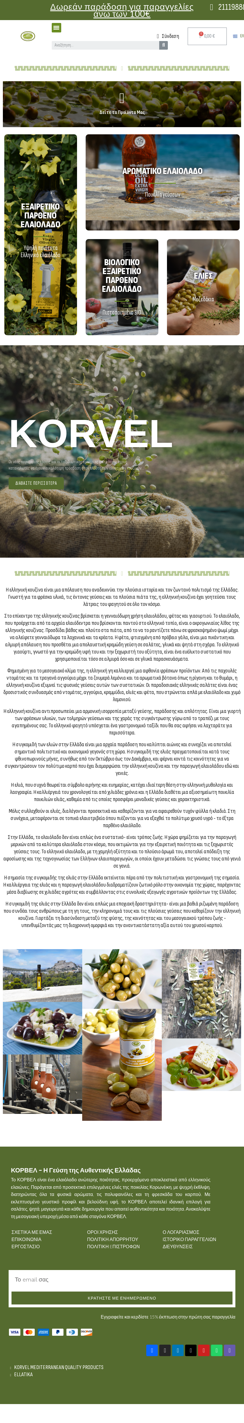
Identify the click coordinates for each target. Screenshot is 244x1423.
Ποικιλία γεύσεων (162, 194)
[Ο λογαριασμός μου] (168, 36)
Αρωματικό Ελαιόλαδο (162, 171)
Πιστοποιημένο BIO (122, 312)
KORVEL (91, 433)
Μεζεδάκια (203, 299)
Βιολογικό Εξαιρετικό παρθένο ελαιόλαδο (122, 275)
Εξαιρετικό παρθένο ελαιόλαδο (40, 215)
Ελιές (203, 276)
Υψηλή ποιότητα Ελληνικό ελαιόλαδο (40, 251)
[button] (36, 483)
